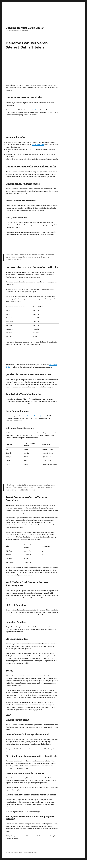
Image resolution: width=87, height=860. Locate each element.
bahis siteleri (31, 110)
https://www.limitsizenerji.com (34, 416)
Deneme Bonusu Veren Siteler (25, 27)
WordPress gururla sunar (31, 852)
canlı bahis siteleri (38, 144)
